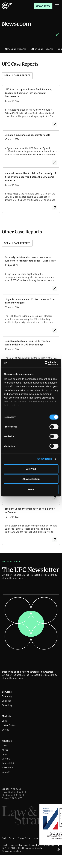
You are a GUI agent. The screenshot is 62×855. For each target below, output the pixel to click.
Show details (44, 458)
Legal (4, 845)
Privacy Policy (24, 838)
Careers (6, 758)
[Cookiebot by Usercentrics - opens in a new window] (44, 363)
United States (8, 725)
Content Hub (8, 763)
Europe (5, 729)
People (5, 754)
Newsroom (7, 767)
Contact (6, 772)
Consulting (7, 705)
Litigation (7, 700)
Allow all (31, 468)
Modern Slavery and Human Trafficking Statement (33, 845)
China (5, 720)
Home (5, 745)
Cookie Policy (8, 838)
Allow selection (31, 479)
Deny (31, 489)
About (5, 749)
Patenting (7, 696)
